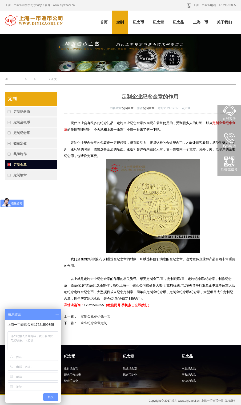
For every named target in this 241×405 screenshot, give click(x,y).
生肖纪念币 (71, 368)
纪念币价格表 (72, 374)
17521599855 (94, 305)
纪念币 (138, 22)
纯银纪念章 (130, 368)
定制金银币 (21, 122)
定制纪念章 (21, 133)
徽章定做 (20, 143)
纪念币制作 (130, 374)
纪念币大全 (71, 380)
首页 (104, 22)
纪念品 (178, 22)
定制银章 (20, 175)
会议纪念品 (189, 380)
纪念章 (158, 22)
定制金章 (42, 79)
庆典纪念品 (189, 374)
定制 (120, 22)
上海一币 (200, 22)
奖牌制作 (20, 154)
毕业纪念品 (189, 368)
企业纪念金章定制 (94, 323)
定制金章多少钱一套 (95, 316)
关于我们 (224, 22)
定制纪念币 (21, 112)
